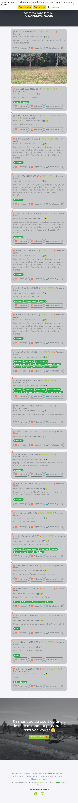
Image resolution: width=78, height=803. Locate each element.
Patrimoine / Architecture (43, 364)
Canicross (29, 389)
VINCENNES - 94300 (51, 669)
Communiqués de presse (51, 776)
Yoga (58, 364)
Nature (25, 102)
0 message (21, 48)
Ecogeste (27, 367)
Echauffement (31, 301)
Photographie (41, 361)
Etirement (37, 367)
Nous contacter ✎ (39, 779)
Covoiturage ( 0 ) (54, 48)
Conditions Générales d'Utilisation (48, 774)
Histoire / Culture (21, 364)
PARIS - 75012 (49, 32)
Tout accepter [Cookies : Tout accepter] (25, 7)
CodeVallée (39, 782)
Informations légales (21, 774)
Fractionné (40, 389)
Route (16, 102)
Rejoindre (36, 48)
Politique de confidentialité (25, 776)
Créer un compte (39, 737)
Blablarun (18, 162)
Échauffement (20, 682)
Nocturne (29, 361)
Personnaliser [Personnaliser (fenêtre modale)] (54, 7)
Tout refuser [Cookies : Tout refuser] (39, 7)
